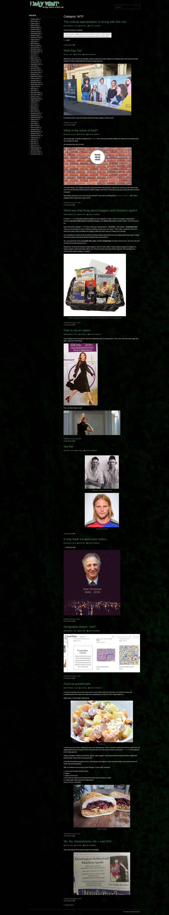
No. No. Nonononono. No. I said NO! (87, 841)
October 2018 (35, 35)
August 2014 (34, 86)
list (82, 227)
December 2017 (35, 50)
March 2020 (34, 25)
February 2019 (35, 31)
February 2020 (35, 27)
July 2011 (33, 140)
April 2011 (34, 144)
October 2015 (35, 74)
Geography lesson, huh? (80, 626)
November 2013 (35, 95)
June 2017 (34, 54)
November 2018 (35, 33)
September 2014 (36, 84)
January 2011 (35, 150)
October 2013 (35, 97)
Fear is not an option (77, 330)
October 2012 (35, 115)
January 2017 (35, 62)
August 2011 (34, 137)
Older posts (69, 905)
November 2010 (35, 154)
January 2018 (35, 48)
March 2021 (34, 21)
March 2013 (34, 111)
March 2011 (34, 146)
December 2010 (35, 152)
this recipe (125, 750)
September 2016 (36, 64)
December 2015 (35, 70)
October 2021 (35, 19)
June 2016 (34, 66)
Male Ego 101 (73, 50)
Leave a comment (95, 26)
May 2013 (34, 107)
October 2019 (35, 29)
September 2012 (36, 117)
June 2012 (34, 123)
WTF (73, 45)
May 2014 (34, 88)
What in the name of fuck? (81, 130)
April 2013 (34, 109)
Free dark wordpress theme (131, 912)
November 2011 (35, 131)
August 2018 (34, 39)
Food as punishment (77, 684)
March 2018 (34, 43)
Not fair (68, 446)
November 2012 (35, 113)
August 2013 (34, 101)
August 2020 (34, 23)
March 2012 (34, 125)
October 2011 (35, 133)
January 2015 (35, 80)
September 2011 (36, 135)
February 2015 (35, 78)
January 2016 (35, 68)
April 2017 (34, 56)
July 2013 (33, 103)
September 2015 (36, 76)
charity (72, 219)
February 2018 (35, 46)
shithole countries (122, 195)
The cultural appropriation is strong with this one (95, 21)
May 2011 (34, 142)
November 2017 (35, 52)
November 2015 (35, 72)
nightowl (83, 26)
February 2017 (35, 60)
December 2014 (35, 82)
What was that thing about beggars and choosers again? (100, 210)
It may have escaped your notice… (86, 539)
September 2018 (36, 37)
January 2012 (35, 129)
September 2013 (36, 99)
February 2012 (35, 127)
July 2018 (33, 41)
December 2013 (35, 93)
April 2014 (34, 90)
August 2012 (34, 119)
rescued (94, 138)
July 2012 (33, 121)
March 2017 (34, 58)
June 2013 (34, 105)
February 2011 (35, 148)
